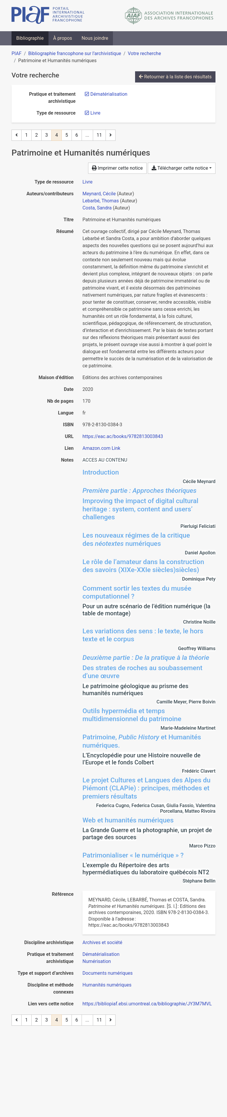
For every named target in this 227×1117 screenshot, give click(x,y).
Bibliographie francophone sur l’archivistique (74, 53)
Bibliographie (30, 38)
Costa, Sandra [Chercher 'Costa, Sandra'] (97, 208)
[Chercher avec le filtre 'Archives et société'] (102, 942)
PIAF (17, 53)
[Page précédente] (17, 135)
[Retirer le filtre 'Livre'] (95, 113)
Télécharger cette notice (180, 168)
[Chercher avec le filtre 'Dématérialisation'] (100, 954)
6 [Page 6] (76, 135)
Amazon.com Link (101, 448)
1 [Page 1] (26, 135)
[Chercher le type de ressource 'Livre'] (87, 182)
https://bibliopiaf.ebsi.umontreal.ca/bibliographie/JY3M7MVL (147, 1004)
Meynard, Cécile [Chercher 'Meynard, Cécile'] (99, 193)
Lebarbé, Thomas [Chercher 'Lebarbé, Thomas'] (100, 201)
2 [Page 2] (36, 135)
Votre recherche (144, 53)
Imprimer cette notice (117, 168)
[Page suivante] (111, 135)
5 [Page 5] (66, 135)
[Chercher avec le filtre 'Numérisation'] (96, 961)
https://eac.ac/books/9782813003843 (122, 436)
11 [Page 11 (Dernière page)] (99, 135)
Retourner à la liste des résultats (175, 77)
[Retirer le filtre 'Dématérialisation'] (108, 94)
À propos (62, 38)
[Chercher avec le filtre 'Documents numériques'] (107, 973)
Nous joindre (95, 38)
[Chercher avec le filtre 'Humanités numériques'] (107, 985)
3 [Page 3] (46, 135)
